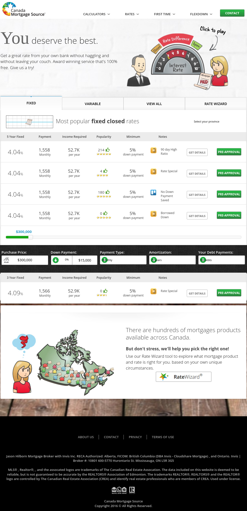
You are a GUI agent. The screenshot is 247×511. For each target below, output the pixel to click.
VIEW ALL (154, 103)
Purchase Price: (14, 252)
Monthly (45, 155)
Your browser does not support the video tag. (178, 55)
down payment (133, 154)
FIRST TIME (165, 14)
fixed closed (108, 121)
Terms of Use (163, 437)
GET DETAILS (197, 152)
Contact (232, 13)
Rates (132, 14)
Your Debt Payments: (215, 252)
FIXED (31, 103)
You (14, 38)
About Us (86, 437)
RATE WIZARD (215, 103)
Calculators (97, 14)
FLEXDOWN (201, 14)
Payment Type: (112, 252)
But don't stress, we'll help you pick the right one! (177, 349)
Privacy (135, 437)
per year (74, 155)
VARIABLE (93, 103)
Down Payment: (64, 252)
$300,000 (24, 232)
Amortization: (160, 252)
